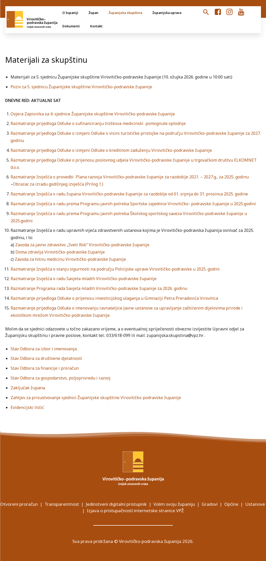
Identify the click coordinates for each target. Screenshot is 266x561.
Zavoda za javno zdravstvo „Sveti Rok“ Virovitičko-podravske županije (82, 245)
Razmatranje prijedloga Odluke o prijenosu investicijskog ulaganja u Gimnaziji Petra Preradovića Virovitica (114, 298)
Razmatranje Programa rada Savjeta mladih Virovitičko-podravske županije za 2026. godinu (99, 288)
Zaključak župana (28, 388)
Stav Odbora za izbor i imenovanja (44, 349)
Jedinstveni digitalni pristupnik (116, 504)
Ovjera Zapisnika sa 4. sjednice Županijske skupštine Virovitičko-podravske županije (93, 114)
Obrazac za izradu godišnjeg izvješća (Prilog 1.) (58, 184)
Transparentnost (62, 504)
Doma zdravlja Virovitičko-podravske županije (60, 252)
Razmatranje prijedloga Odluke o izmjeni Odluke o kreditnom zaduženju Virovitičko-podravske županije (111, 150)
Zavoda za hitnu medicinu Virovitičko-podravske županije (70, 259)
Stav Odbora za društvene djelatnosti (46, 358)
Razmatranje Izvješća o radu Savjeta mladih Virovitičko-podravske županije (84, 278)
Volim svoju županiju (174, 504)
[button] (206, 12)
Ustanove (255, 504)
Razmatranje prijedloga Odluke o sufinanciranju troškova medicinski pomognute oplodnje (98, 123)
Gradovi (210, 504)
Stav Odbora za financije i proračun (45, 368)
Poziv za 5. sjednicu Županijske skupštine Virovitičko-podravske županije (81, 87)
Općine (231, 504)
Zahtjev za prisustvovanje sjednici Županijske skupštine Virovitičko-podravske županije (96, 397)
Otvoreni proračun (19, 504)
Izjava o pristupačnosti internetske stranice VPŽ (135, 510)
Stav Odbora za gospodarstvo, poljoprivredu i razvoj (60, 378)
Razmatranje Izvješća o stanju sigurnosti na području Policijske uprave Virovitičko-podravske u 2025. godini (115, 269)
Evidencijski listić (27, 407)
